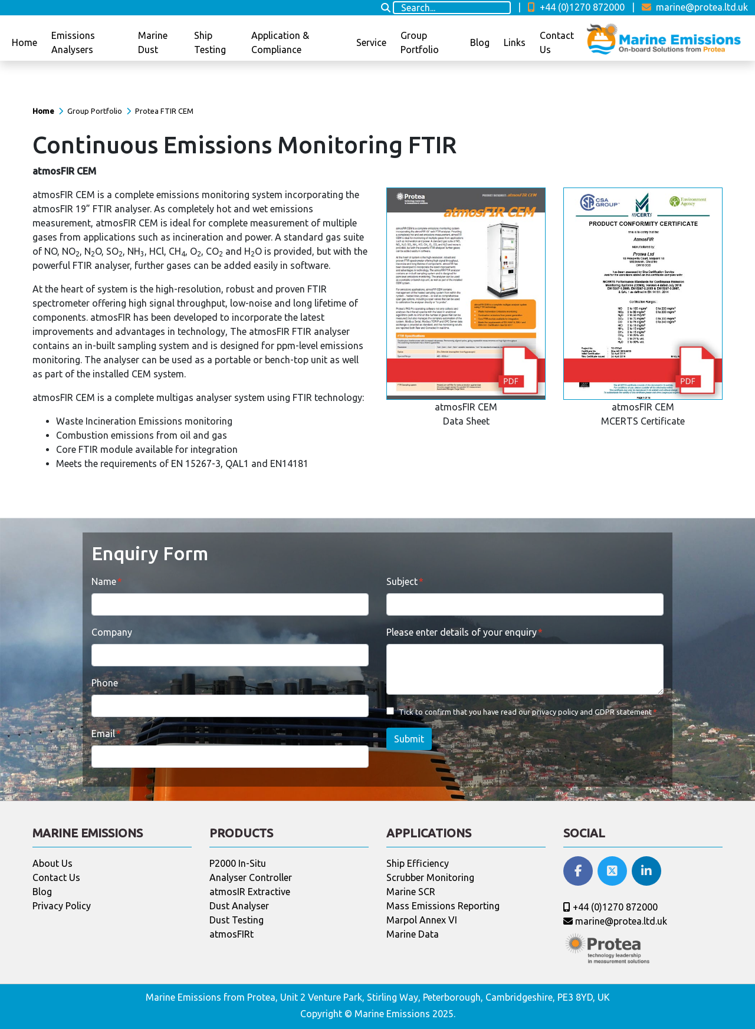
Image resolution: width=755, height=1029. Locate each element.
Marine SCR (410, 891)
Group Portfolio (420, 42)
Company (111, 632)
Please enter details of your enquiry (461, 632)
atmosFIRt (231, 934)
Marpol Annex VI (421, 920)
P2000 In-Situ (237, 863)
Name (103, 581)
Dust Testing (236, 920)
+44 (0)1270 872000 (576, 7)
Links (515, 42)
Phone (104, 683)
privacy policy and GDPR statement (592, 712)
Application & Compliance (280, 42)
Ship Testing (210, 42)
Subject (402, 581)
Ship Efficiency (417, 863)
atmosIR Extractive (249, 891)
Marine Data (412, 934)
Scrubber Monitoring (430, 877)
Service (371, 42)
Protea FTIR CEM (164, 111)
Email (103, 733)
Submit (409, 739)
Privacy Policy (61, 905)
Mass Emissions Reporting (443, 905)
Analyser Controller (250, 877)
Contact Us (557, 42)
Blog (480, 42)
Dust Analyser (239, 905)
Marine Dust (153, 42)
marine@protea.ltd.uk (695, 7)
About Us (52, 863)
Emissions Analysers (73, 42)
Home (24, 42)
